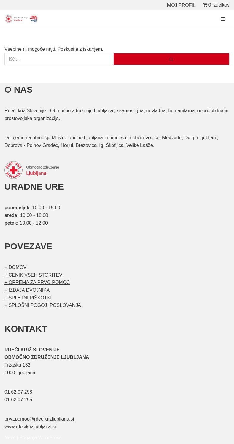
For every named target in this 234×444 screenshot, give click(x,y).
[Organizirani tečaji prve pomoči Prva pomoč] (22, 19)
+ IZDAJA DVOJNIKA (27, 290)
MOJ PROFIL (181, 5)
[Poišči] (59, 59)
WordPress (50, 437)
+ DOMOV (15, 267)
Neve (9, 437)
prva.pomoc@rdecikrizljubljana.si (39, 418)
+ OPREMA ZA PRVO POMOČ (37, 282)
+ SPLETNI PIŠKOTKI (28, 297)
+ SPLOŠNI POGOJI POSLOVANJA (42, 305)
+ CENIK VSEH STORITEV (33, 275)
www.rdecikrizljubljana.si (30, 426)
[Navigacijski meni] (223, 19)
